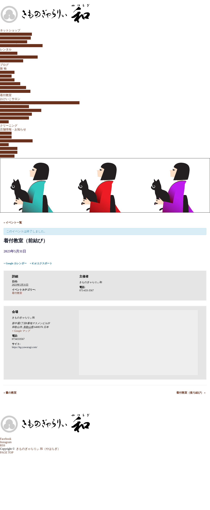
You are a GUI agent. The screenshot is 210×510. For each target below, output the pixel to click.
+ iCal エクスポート (41, 263)
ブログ (4, 64)
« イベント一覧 (13, 222)
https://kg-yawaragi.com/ (24, 347)
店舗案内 (6, 137)
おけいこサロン (10, 98)
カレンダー (7, 156)
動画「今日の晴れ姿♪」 (15, 91)
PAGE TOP (6, 452)
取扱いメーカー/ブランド (16, 140)
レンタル (6, 49)
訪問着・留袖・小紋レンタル (19, 57)
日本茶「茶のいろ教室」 (16, 114)
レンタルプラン (10, 83)
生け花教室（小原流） (14, 106)
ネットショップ (10, 30)
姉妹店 (4, 144)
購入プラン (7, 79)
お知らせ (6, 133)
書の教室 (10, 392)
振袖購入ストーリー (13, 87)
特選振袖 (6, 76)
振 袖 (3, 68)
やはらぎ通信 (8, 152)
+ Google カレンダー (15, 263)
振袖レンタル (8, 53)
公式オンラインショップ (16, 34)
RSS (2, 445)
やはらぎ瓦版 (8, 148)
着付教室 (6, 95)
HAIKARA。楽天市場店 (15, 38)
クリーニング (8, 125)
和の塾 (4, 121)
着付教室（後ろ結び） (190, 392)
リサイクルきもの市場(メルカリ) (21, 45)
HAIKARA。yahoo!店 (13, 41)
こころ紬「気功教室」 (14, 118)
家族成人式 (7, 72)
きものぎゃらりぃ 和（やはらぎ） (38, 448)
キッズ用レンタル (11, 60)
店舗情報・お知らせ (13, 129)
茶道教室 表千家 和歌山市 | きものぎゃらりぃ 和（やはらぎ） (39, 102)
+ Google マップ (21, 331)
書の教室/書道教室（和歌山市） (20, 110)
